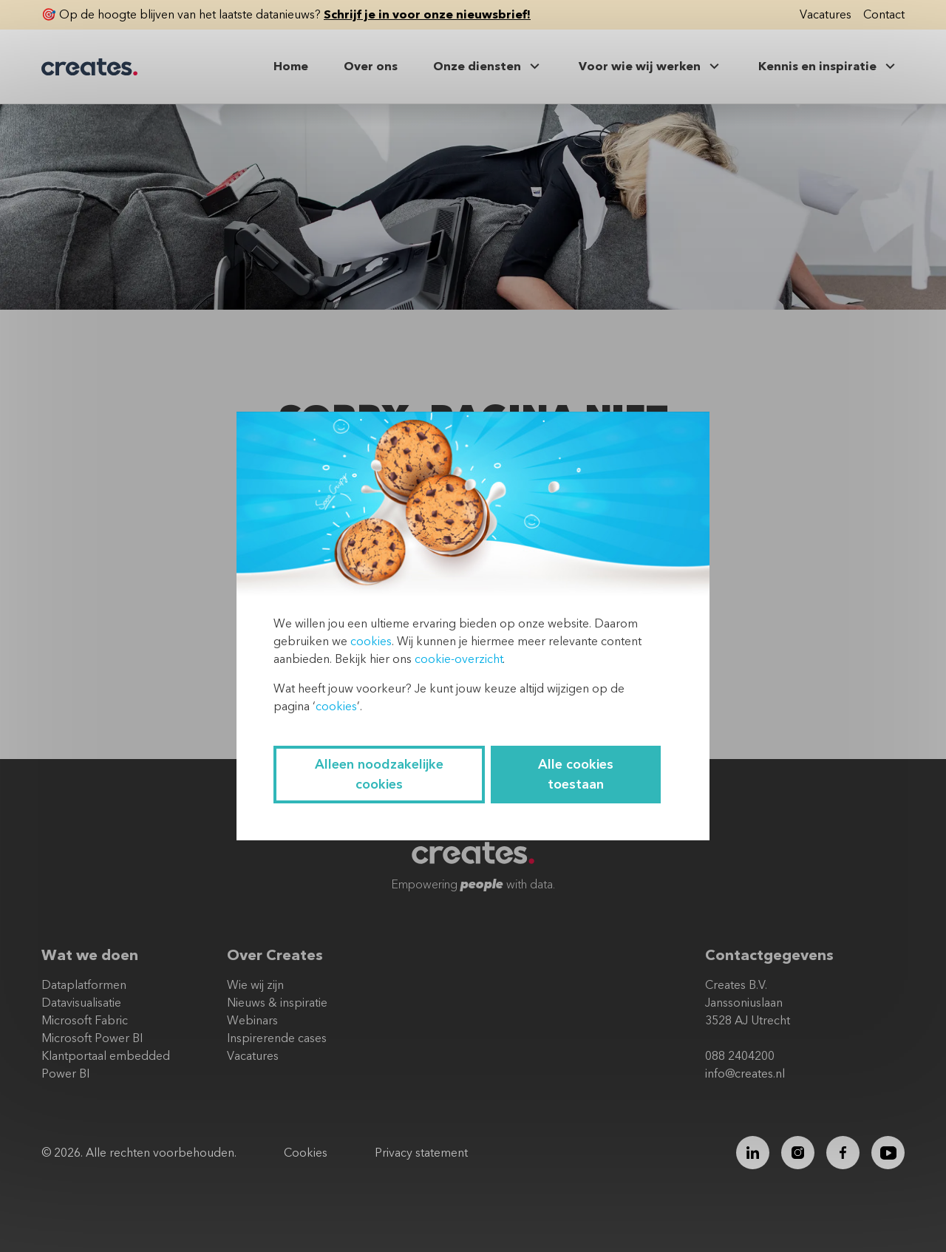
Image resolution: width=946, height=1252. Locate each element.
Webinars (252, 1021)
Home (290, 66)
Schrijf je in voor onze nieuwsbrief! (427, 15)
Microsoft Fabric (84, 1021)
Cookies (305, 1153)
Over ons (371, 66)
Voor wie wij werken (651, 66)
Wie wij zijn (255, 985)
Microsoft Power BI (92, 1038)
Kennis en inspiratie (828, 66)
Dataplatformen (83, 985)
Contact (884, 15)
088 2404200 (740, 1056)
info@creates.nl (745, 1074)
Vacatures (825, 15)
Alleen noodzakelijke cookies (379, 774)
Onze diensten (488, 66)
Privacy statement (421, 1153)
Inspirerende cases (277, 1038)
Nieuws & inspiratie (277, 1003)
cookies (371, 641)
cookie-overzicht (459, 659)
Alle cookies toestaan (575, 774)
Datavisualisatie (81, 1003)
